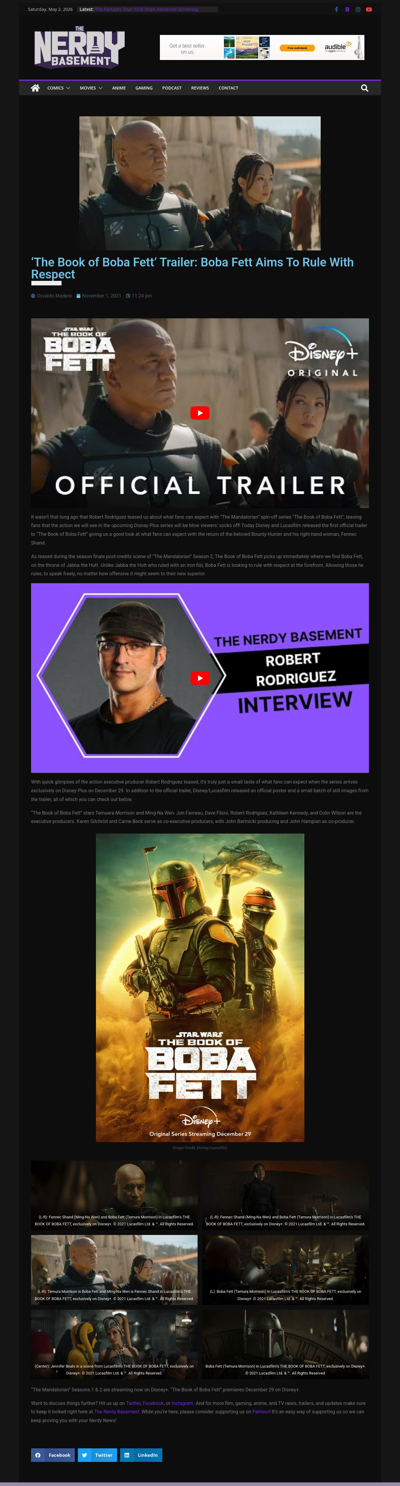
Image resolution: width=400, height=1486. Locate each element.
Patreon (260, 1412)
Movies (88, 88)
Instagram (182, 1403)
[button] (67, 88)
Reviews (200, 88)
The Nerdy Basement (116, 1412)
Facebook (153, 1403)
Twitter (133, 1403)
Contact (228, 88)
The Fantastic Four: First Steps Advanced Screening (146, 9)
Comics (55, 88)
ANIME (119, 88)
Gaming (144, 88)
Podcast (172, 88)
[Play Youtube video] (200, 413)
